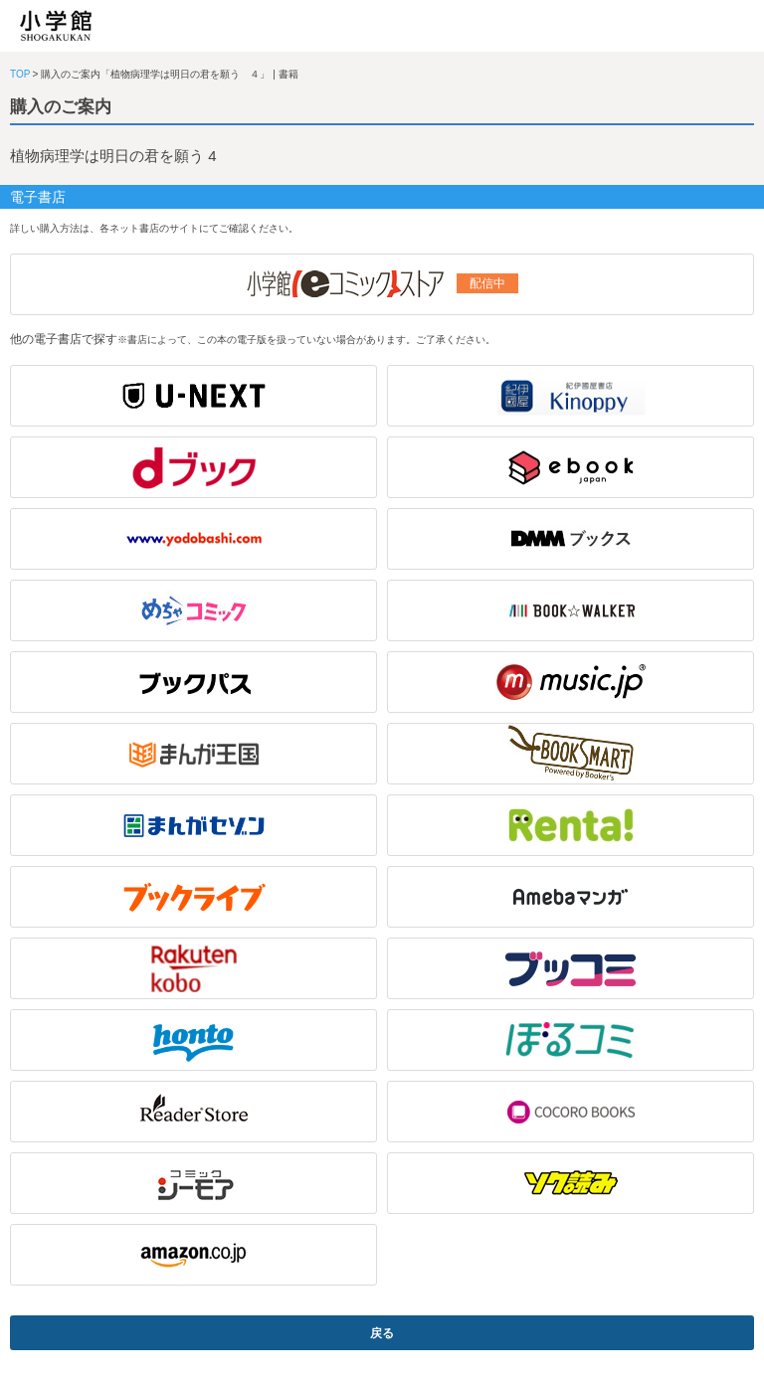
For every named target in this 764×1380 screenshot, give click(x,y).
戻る (382, 1333)
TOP (20, 74)
